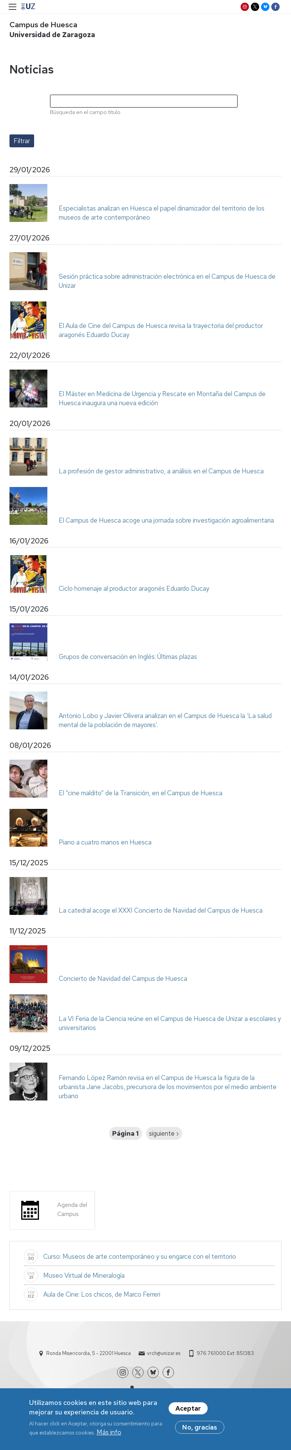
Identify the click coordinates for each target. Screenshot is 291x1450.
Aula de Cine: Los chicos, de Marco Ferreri (101, 1294)
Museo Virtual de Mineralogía (84, 1275)
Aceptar (188, 1410)
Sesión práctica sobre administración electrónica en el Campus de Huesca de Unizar (167, 281)
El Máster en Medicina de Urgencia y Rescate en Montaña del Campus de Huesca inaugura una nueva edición (162, 398)
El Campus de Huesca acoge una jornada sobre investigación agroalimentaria (166, 520)
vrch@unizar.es (163, 1353)
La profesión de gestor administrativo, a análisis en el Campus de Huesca (161, 471)
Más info (109, 1434)
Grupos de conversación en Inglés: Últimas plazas (128, 656)
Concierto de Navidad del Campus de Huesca (123, 978)
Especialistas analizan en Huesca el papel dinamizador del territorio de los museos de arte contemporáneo (161, 213)
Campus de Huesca (43, 25)
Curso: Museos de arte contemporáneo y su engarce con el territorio (139, 1256)
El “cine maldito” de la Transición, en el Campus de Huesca (140, 793)
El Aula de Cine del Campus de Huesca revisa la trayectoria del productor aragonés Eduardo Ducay (161, 330)
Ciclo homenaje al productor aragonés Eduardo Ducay (134, 588)
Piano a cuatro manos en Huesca (105, 842)
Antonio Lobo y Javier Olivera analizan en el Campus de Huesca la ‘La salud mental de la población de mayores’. (165, 720)
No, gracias (199, 1429)
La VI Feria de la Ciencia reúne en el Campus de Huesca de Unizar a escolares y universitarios (170, 1023)
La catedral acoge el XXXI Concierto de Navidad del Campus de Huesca (161, 910)
